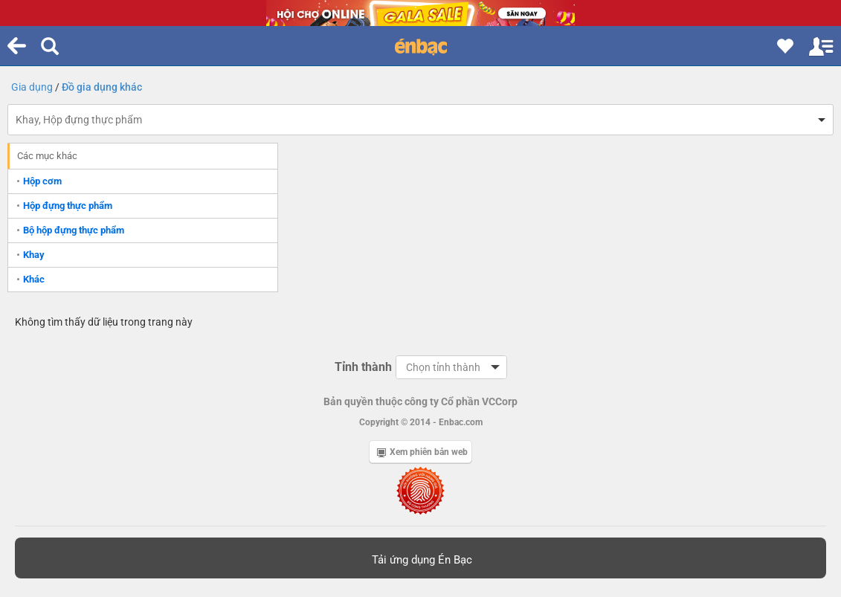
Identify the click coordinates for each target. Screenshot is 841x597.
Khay (34, 254)
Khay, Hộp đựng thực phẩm (79, 120)
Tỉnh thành (363, 367)
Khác (34, 279)
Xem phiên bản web (422, 452)
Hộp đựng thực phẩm (67, 205)
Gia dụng (32, 87)
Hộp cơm (42, 181)
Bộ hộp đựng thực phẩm (73, 230)
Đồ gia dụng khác (102, 87)
